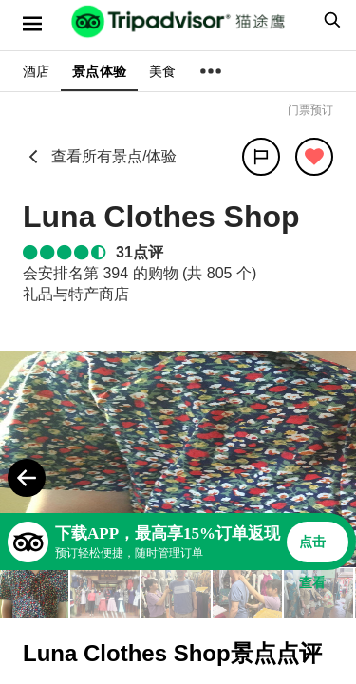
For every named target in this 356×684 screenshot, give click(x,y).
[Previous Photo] (27, 478)
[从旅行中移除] (314, 157)
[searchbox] (329, 20)
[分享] (261, 157)
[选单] (32, 24)
